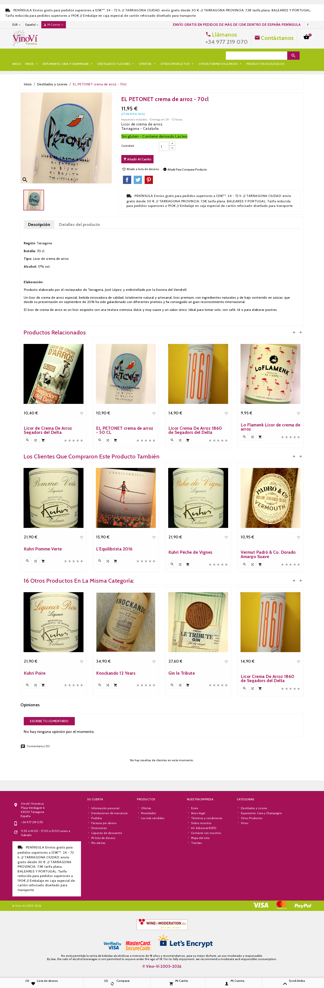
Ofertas (147, 55)
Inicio (16, 55)
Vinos (32, 55)
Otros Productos (178, 55)
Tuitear (138, 180)
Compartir (127, 180)
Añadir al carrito (137, 159)
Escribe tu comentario (49, 721)
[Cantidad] (164, 146)
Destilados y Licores (116, 55)
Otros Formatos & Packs (36, 64)
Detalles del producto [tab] (79, 224)
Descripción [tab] (39, 224)
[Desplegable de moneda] (16, 24)
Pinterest (149, 180)
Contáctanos (277, 37)
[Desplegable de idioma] (32, 24)
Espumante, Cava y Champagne (68, 55)
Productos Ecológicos (81, 64)
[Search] (256, 55)
